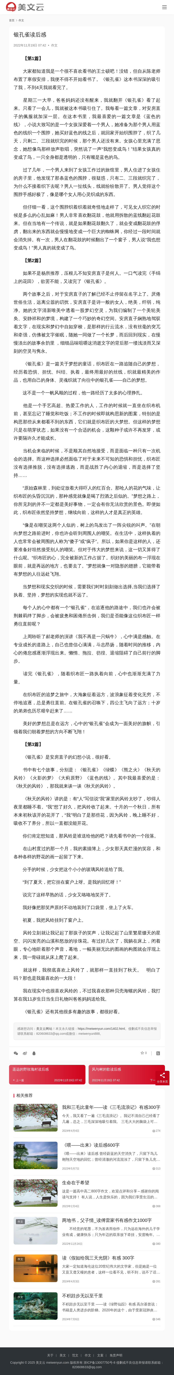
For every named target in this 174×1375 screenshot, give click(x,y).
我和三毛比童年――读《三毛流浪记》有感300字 (111, 1107)
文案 (100, 1355)
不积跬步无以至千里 (82, 1302)
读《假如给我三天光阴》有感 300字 (98, 1263)
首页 (11, 20)
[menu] (164, 7)
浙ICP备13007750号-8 (100, 1362)
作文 (54, 45)
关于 (50, 1355)
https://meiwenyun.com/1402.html (101, 1028)
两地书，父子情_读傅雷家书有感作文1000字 (107, 1224)
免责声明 (116, 1355)
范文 (75, 1355)
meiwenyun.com (57, 1362)
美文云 (40, 1362)
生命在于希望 (75, 1185)
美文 (63, 1355)
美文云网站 (44, 1028)
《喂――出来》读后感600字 (90, 1146)
